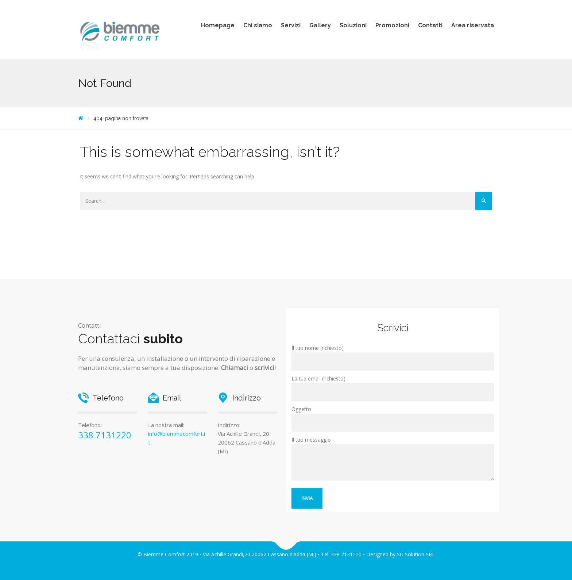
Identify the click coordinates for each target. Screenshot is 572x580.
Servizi (291, 25)
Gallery (320, 25)
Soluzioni (353, 25)
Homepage (218, 25)
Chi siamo (257, 25)
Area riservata (472, 25)
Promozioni (392, 25)
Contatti (430, 25)
